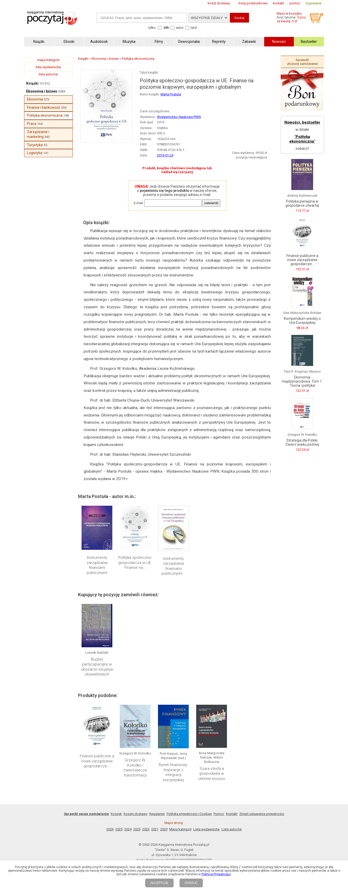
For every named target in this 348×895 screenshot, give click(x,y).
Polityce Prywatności (216, 874)
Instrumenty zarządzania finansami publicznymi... (173, 566)
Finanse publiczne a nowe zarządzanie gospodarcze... (97, 761)
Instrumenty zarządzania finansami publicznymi (97, 565)
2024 (128, 829)
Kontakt (231, 814)
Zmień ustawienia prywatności (261, 814)
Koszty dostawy (135, 814)
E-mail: (139, 203)
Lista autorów (232, 829)
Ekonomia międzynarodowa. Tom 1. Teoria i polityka (302, 381)
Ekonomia (35, 99)
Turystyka (35, 145)
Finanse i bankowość (43, 107)
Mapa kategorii (180, 829)
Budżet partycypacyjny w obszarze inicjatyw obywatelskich (97, 667)
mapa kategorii (48, 60)
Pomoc (219, 814)
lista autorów (48, 74)
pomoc (295, 3)
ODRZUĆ (191, 883)
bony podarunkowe (252, 3)
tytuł (194, 27)
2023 (137, 829)
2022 (146, 829)
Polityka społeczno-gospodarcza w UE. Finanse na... (135, 562)
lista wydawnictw (48, 67)
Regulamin (157, 814)
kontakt (278, 3)
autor (180, 27)
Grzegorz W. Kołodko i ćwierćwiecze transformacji (135, 768)
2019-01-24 (165, 155)
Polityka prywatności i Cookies (189, 814)
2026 (110, 829)
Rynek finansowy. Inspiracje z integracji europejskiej (173, 772)
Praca (31, 124)
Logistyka (34, 153)
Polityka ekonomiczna (45, 115)
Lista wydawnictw (206, 829)
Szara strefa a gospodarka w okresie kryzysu (211, 773)
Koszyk (116, 814)
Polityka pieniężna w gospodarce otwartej (302, 203)
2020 (163, 829)
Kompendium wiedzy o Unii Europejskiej (302, 320)
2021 (154, 829)
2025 (119, 829)
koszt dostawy (219, 3)
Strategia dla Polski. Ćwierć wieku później (302, 442)
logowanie (313, 3)
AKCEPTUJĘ (159, 883)
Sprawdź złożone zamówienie (302, 62)
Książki (32, 83)
